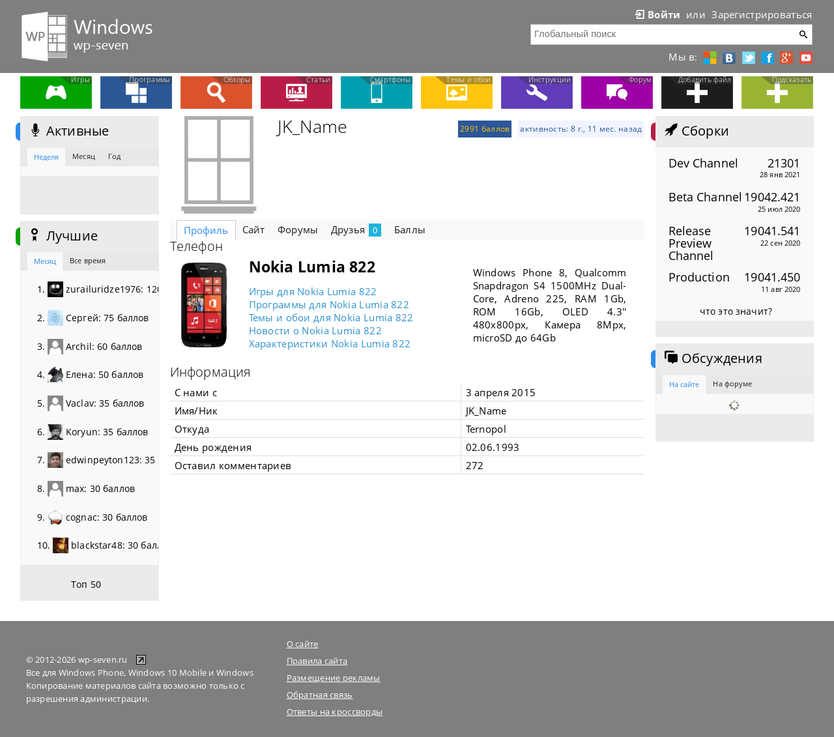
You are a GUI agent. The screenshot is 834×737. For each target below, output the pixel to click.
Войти (657, 14)
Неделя (46, 157)
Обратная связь (320, 695)
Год (114, 156)
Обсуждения (712, 358)
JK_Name (313, 126)
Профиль (206, 230)
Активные (68, 131)
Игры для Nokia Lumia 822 (313, 291)
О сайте (303, 644)
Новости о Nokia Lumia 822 (315, 330)
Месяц (83, 156)
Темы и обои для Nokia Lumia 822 (331, 317)
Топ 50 (86, 584)
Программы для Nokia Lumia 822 (329, 304)
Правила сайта (317, 661)
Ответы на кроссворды (335, 711)
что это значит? (736, 311)
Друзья (356, 230)
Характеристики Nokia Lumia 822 (330, 343)
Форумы (298, 229)
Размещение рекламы (334, 678)
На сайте (684, 384)
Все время (88, 260)
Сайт (253, 229)
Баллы (409, 229)
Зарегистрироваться (762, 14)
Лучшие (62, 235)
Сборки (695, 131)
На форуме (732, 383)
